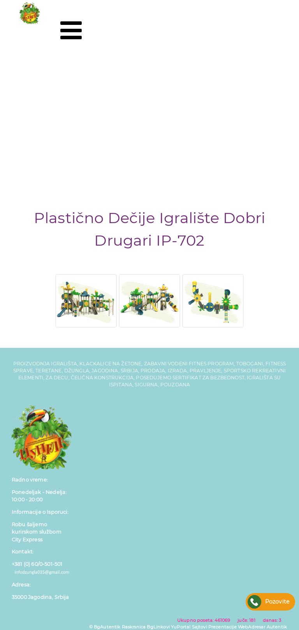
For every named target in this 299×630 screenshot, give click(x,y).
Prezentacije (222, 627)
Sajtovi (199, 627)
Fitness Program (48, 124)
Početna (30, 61)
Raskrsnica (134, 627)
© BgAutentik (105, 627)
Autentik (277, 627)
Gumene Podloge (50, 108)
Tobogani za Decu (51, 92)
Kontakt (29, 155)
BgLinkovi (158, 627)
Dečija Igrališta (44, 77)
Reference (33, 139)
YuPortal (180, 627)
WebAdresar (252, 627)
